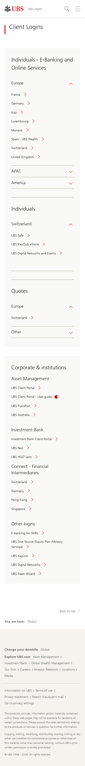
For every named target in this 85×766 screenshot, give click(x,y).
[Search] (67, 9)
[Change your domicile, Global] (45, 649)
